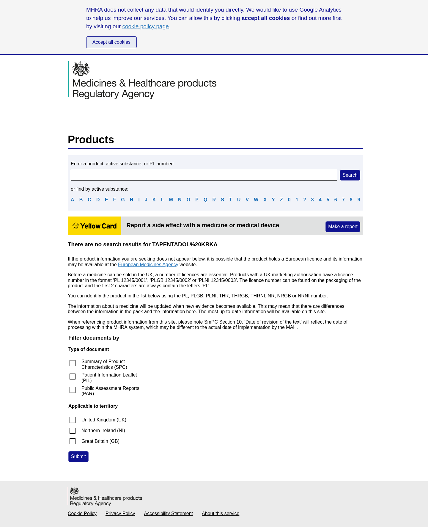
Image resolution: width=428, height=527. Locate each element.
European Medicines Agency (148, 264)
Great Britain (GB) (100, 441)
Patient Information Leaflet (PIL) (109, 377)
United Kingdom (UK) (103, 419)
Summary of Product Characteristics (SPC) (104, 364)
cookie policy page (145, 26)
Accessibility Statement (168, 513)
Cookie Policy (82, 513)
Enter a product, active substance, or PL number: (122, 163)
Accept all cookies (111, 42)
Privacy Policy (120, 513)
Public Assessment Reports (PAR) (110, 391)
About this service (220, 513)
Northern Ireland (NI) (103, 430)
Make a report (343, 226)
